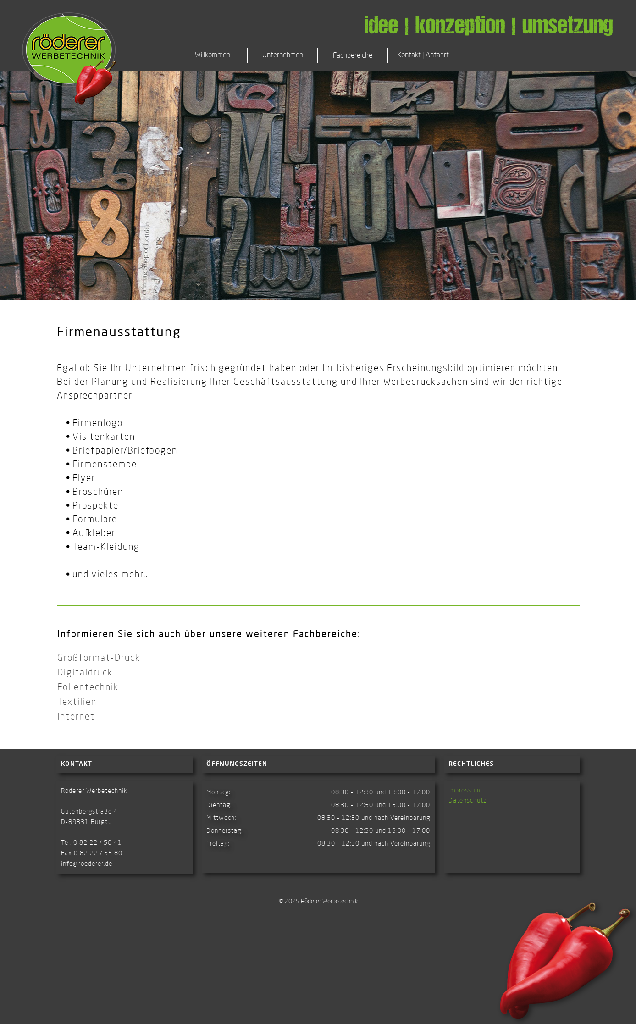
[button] (353, 55)
